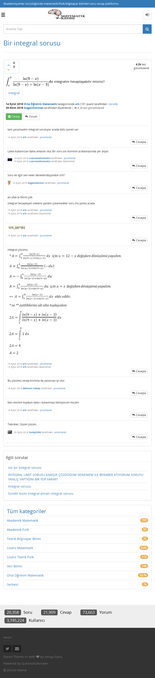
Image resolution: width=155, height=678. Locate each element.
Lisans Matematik (20, 548)
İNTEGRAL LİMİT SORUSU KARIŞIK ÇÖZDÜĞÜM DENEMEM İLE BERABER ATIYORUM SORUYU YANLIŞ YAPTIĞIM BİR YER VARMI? (75, 477)
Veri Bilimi (14, 566)
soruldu (113, 104)
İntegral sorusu (19, 486)
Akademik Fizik (18, 529)
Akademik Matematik (22, 520)
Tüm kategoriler (26, 511)
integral (14, 93)
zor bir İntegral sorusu (25, 467)
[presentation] (29, 81)
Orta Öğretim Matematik (40, 104)
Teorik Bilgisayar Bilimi (24, 539)
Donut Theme (13, 657)
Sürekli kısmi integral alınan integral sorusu (40, 493)
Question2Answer (35, 663)
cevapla (141, 142)
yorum (33, 116)
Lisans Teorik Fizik (20, 557)
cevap (15, 116)
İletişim (7, 637)
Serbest (12, 584)
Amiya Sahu (53, 657)
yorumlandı (46, 137)
